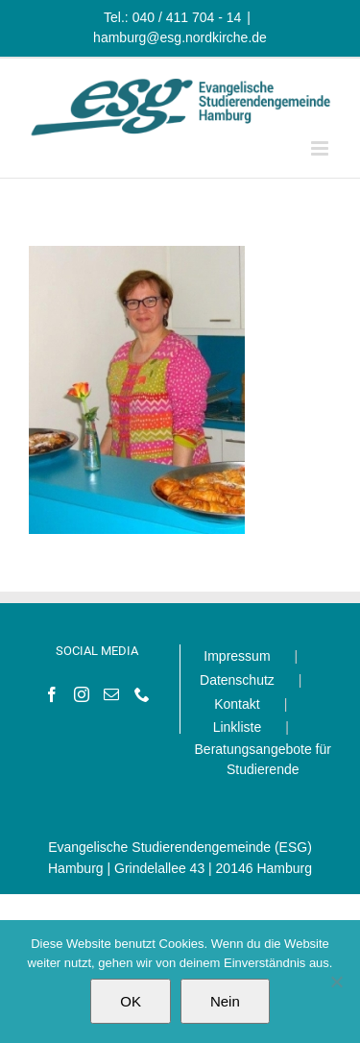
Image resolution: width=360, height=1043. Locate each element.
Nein (225, 1001)
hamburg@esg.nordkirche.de (180, 37)
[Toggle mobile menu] (321, 148)
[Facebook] (52, 694)
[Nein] (336, 981)
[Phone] (142, 694)
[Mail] (111, 694)
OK (130, 1001)
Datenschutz (237, 680)
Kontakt (236, 704)
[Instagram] (81, 694)
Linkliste (237, 727)
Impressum (237, 656)
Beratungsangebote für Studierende (263, 759)
